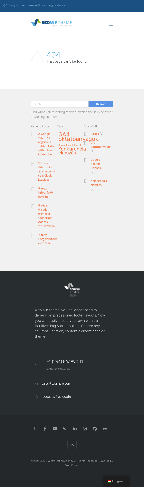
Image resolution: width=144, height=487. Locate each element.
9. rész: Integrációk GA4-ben (45, 192)
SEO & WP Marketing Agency (56, 460)
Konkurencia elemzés (99, 183)
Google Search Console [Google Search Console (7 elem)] (70, 145)
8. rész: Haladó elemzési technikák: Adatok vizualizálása (46, 216)
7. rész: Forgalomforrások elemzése (50, 239)
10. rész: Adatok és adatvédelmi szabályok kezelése (46, 171)
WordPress (71, 465)
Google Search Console (96, 164)
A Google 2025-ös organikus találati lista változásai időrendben (46, 144)
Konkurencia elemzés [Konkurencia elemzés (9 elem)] (72, 151)
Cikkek (95, 134)
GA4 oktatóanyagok (101, 145)
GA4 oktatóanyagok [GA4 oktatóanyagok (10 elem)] (78, 137)
